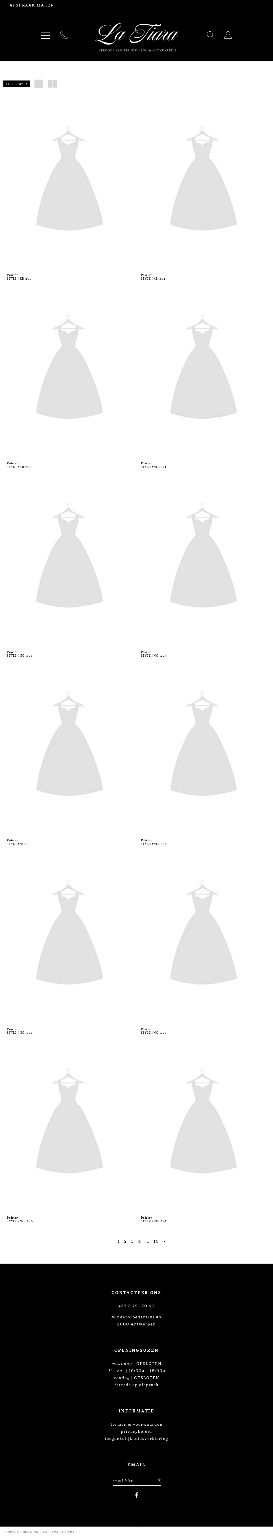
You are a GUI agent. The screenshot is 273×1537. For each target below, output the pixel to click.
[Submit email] (156, 1479)
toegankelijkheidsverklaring (136, 1438)
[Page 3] (133, 1241)
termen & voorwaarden (137, 1424)
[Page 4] (140, 1241)
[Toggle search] (211, 36)
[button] (16, 83)
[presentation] (69, 181)
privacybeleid (136, 1431)
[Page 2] (125, 1241)
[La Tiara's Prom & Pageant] (136, 37)
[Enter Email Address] (137, 1479)
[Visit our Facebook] (136, 1495)
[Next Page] (164, 1241)
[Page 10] (156, 1241)
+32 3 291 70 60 (136, 1306)
